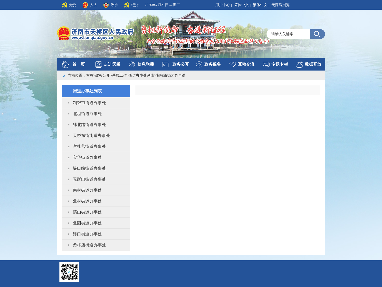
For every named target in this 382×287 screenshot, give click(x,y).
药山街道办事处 (87, 212)
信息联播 (145, 64)
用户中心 (222, 5)
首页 (89, 75)
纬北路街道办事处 (89, 124)
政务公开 (180, 64)
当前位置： (77, 75)
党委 (72, 5)
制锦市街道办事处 (171, 75)
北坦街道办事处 (87, 113)
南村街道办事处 (87, 190)
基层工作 (119, 75)
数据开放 (313, 64)
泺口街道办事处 (87, 234)
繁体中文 (260, 5)
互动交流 (246, 64)
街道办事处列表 (141, 75)
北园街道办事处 (87, 223)
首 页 (78, 64)
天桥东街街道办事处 (91, 135)
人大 (93, 5)
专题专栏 (279, 64)
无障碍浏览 (280, 5)
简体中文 (241, 5)
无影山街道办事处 (89, 179)
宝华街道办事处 (87, 157)
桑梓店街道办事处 (89, 245)
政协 (114, 5)
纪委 (135, 5)
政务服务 (212, 64)
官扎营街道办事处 (89, 146)
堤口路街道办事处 (89, 168)
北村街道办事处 (87, 201)
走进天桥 (112, 64)
